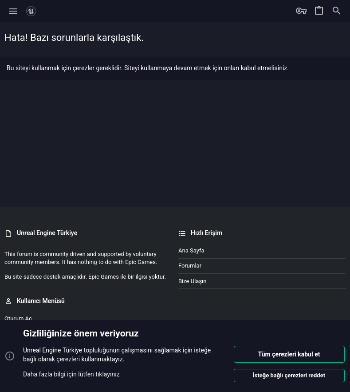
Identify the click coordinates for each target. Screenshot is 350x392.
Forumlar (189, 265)
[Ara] (337, 11)
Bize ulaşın (192, 281)
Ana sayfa (191, 250)
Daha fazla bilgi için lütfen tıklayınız (71, 373)
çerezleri (68, 359)
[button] (13, 11)
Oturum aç (18, 318)
